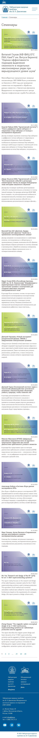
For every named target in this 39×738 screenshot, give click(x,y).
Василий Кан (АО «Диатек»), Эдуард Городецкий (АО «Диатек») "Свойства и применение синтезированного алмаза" (17, 233)
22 (21, 654)
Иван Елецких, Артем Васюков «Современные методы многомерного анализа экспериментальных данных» (19, 534)
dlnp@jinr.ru (11, 717)
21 (17, 654)
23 (25, 654)
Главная (4, 17)
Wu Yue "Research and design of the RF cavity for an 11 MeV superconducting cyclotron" (18, 577)
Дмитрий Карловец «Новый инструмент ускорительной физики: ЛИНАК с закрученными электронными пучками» (16, 338)
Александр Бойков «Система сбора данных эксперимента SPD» (18, 487)
